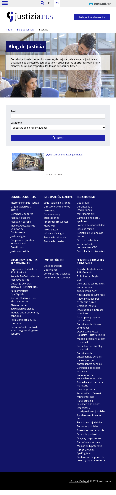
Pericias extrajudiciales (89, 422)
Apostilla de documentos (91, 294)
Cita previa (83, 202)
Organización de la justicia (21, 208)
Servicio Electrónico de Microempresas (23, 299)
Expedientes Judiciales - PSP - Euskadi (24, 270)
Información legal (54, 233)
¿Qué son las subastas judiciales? (64, 154)
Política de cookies (54, 241)
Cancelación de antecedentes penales (89, 362)
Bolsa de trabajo (53, 265)
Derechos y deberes (22, 214)
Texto (14, 111)
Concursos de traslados (57, 273)
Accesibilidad (51, 229)
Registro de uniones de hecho (90, 234)
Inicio (9, 29)
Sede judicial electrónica (92, 17)
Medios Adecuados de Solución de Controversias (23, 229)
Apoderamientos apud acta (89, 417)
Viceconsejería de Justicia (25, 202)
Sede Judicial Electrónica (57, 202)
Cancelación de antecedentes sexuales (90, 376)
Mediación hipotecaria (89, 446)
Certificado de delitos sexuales (88, 369)
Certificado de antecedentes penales (89, 355)
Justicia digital (18, 236)
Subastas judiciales (87, 426)
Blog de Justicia (25, 29)
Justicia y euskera (20, 217)
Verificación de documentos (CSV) (87, 245)
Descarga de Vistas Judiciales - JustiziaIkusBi (91, 333)
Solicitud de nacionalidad (91, 225)
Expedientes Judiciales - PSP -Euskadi (90, 270)
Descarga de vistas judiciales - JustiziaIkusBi (24, 285)
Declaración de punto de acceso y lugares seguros (91, 458)
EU (49, 3)
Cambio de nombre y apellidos (88, 219)
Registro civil (86, 197)
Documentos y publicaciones (52, 216)
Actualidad (49, 210)
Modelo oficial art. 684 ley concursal (91, 340)
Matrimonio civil (86, 214)
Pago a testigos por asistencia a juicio (88, 300)
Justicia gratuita (86, 389)
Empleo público (54, 260)
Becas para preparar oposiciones (88, 318)
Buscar (58, 138)
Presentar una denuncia (90, 430)
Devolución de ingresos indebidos (90, 311)
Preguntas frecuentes (56, 221)
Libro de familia (85, 229)
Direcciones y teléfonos (57, 206)
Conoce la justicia (23, 197)
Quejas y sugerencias (89, 438)
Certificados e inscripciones (84, 208)
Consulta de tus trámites (91, 251)
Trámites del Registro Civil (89, 278)
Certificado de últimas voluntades (89, 326)
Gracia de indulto (86, 306)
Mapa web (49, 225)
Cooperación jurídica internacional (22, 241)
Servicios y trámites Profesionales (24, 261)
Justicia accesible (20, 251)
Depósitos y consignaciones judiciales (91, 409)
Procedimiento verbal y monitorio (90, 384)
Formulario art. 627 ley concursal (23, 321)
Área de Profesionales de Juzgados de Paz (25, 278)
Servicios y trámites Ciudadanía (90, 261)
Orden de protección (88, 434)
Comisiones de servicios (57, 277)
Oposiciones (51, 269)
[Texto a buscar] (58, 116)
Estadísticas (17, 247)
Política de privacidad (55, 237)
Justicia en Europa (21, 221)
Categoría (16, 122)
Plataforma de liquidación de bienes (22, 307)
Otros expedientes (87, 240)
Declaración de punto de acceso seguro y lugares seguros (24, 330)
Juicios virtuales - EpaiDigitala (20, 292)
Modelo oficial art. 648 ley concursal (25, 314)
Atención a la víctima (88, 442)
